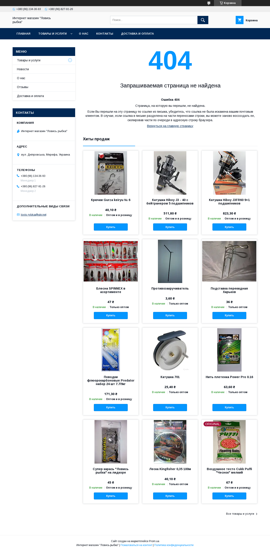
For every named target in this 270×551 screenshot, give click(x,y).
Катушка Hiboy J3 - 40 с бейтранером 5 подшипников (170, 201)
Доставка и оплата (137, 33)
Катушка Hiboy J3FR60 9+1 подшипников (229, 201)
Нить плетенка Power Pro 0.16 (229, 377)
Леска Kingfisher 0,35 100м (170, 469)
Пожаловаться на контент (136, 545)
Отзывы (22, 87)
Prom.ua (154, 541)
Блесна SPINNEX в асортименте (110, 290)
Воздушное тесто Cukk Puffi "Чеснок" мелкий (229, 470)
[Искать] (202, 20)
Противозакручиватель (170, 288)
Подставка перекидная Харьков (229, 290)
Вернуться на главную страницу (170, 126)
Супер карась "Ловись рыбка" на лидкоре (111, 470)
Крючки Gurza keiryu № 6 (110, 200)
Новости (23, 69)
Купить (110, 227)
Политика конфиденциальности (174, 545)
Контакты (104, 33)
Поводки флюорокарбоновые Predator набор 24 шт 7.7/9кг (110, 380)
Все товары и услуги (240, 513)
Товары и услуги (52, 33)
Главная (23, 33)
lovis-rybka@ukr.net (33, 214)
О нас (83, 33)
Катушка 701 (170, 377)
